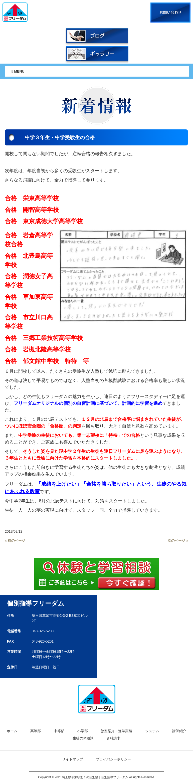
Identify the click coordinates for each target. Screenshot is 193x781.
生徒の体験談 (83, 738)
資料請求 (113, 738)
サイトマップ (72, 759)
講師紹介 (179, 731)
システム (152, 731)
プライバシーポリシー (113, 759)
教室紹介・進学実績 (116, 731)
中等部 (59, 731)
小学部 (82, 731)
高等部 (35, 731)
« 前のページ (15, 540)
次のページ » (178, 540)
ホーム (12, 731)
